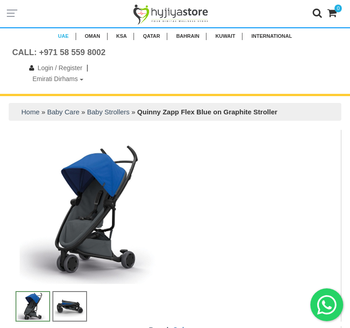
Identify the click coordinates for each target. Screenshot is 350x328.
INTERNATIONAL (272, 36)
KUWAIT (225, 36)
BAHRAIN (188, 36)
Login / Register (54, 68)
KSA (121, 36)
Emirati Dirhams (57, 78)
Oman (92, 36)
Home (30, 112)
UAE (63, 36)
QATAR (151, 36)
